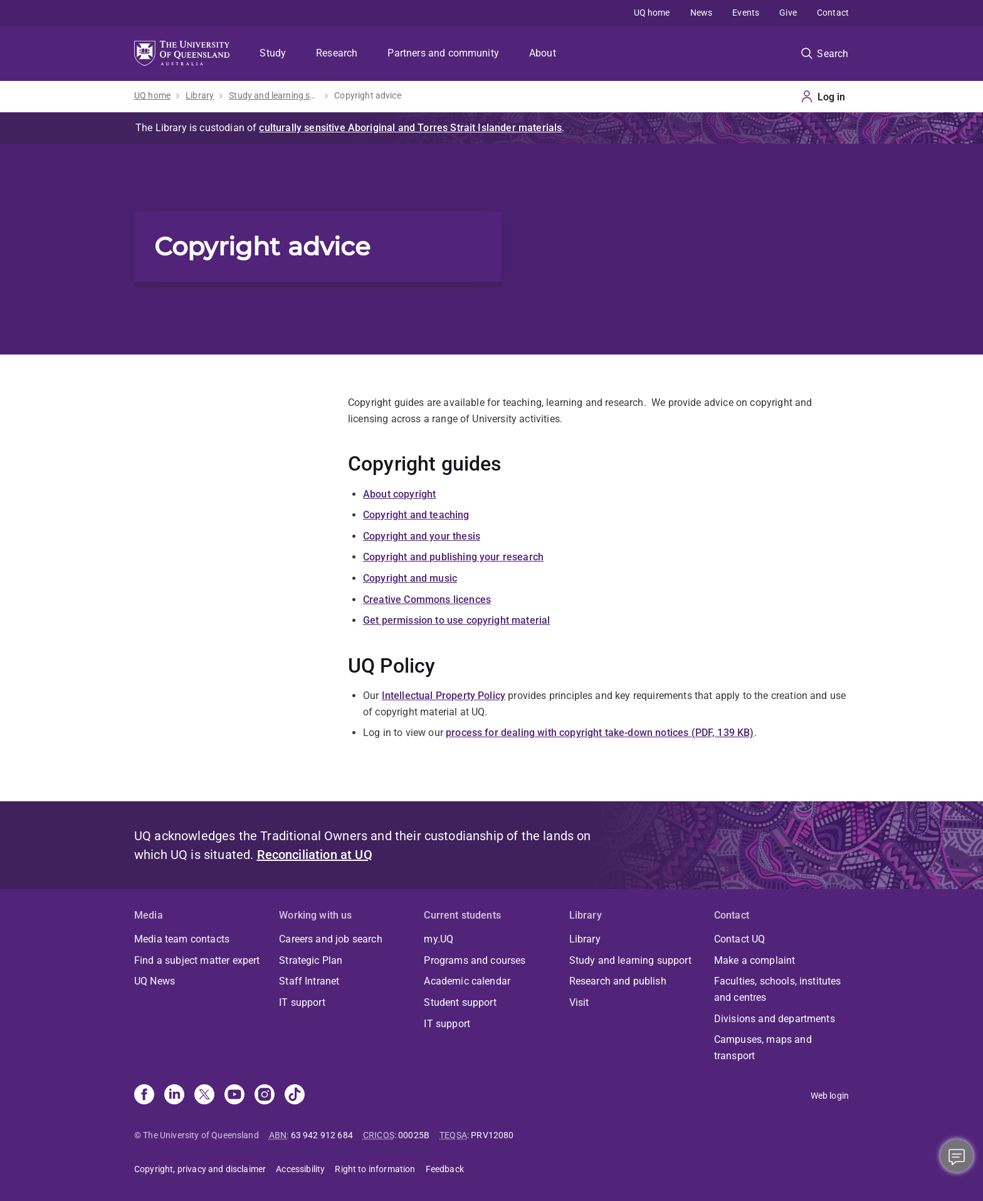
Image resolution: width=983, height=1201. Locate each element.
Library (200, 95)
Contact (833, 13)
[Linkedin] (174, 1095)
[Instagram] (265, 1095)
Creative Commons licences (427, 600)
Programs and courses (474, 960)
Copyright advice (367, 95)
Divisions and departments (774, 1019)
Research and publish (617, 981)
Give (788, 13)
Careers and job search (330, 939)
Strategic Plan (310, 960)
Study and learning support (274, 95)
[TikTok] (295, 1095)
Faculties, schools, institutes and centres (777, 989)
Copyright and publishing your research (453, 557)
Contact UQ (739, 939)
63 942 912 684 (322, 1135)
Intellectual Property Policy (443, 696)
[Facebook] (144, 1095)
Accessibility (300, 1169)
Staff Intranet (309, 981)
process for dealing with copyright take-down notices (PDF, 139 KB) (600, 733)
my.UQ (438, 939)
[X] (204, 1095)
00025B (413, 1135)
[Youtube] (234, 1095)
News (701, 13)
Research (336, 53)
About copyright (399, 494)
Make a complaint (755, 960)
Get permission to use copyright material (456, 620)
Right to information (375, 1169)
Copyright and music (410, 578)
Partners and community (443, 53)
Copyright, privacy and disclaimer (200, 1169)
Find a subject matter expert (197, 960)
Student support (460, 1002)
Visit (579, 1002)
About (542, 53)
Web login (830, 1096)
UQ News (154, 981)
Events (745, 13)
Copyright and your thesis (421, 536)
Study (273, 53)
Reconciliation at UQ (314, 854)
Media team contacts (181, 939)
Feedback (445, 1169)
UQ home (652, 13)
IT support (302, 1002)
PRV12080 (492, 1135)
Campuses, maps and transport (763, 1047)
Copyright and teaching (416, 515)
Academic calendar (467, 981)
